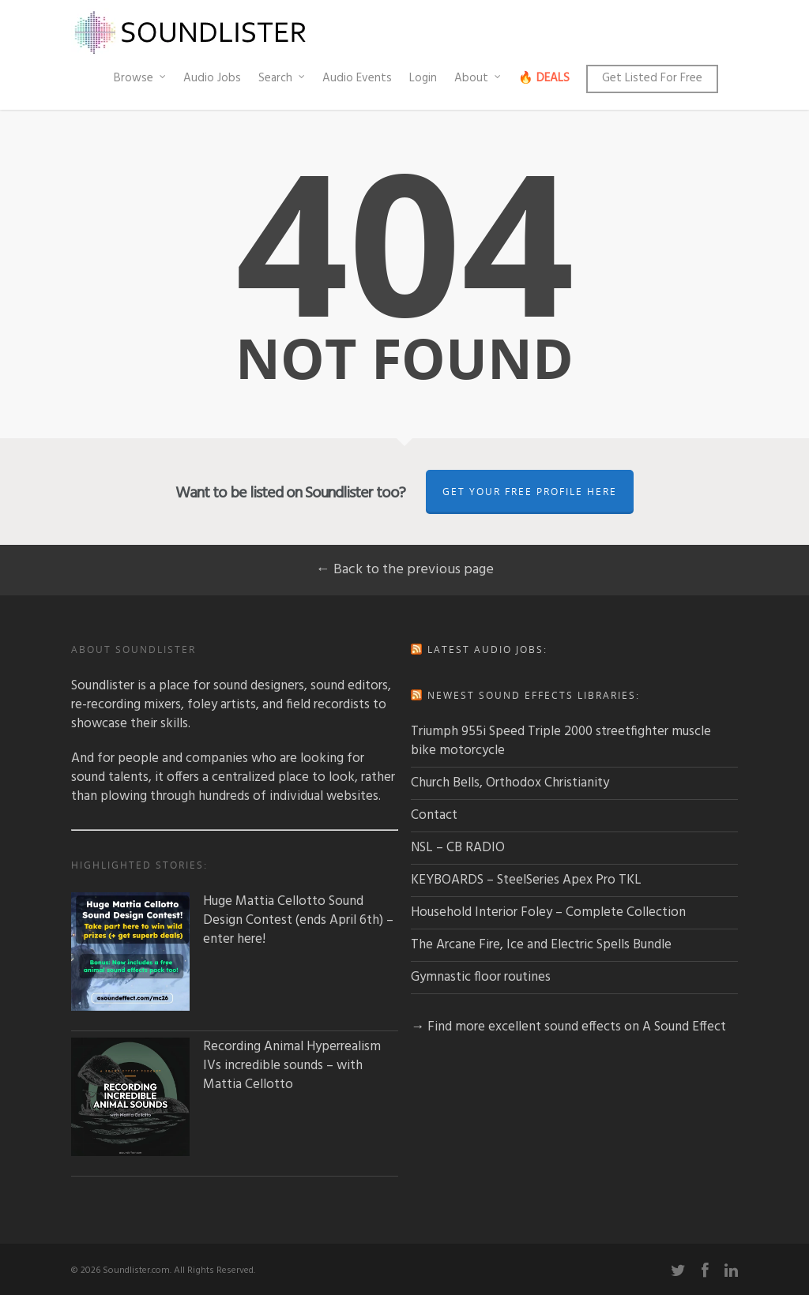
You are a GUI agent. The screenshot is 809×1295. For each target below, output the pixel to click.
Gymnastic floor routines (481, 977)
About (478, 78)
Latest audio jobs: (487, 649)
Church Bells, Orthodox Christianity (510, 783)
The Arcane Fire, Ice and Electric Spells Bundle (541, 944)
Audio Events (357, 78)
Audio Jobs (212, 78)
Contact (434, 815)
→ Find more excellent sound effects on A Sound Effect (568, 1027)
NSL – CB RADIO (458, 847)
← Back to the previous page (405, 569)
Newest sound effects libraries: (533, 695)
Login (423, 78)
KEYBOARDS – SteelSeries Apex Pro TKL (526, 880)
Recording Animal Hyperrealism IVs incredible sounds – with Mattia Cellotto (226, 1066)
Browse (140, 78)
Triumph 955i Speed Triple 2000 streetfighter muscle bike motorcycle (561, 741)
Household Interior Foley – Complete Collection (548, 912)
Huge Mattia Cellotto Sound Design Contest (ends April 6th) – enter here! (232, 920)
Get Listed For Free (652, 78)
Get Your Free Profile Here (529, 491)
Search (282, 78)
